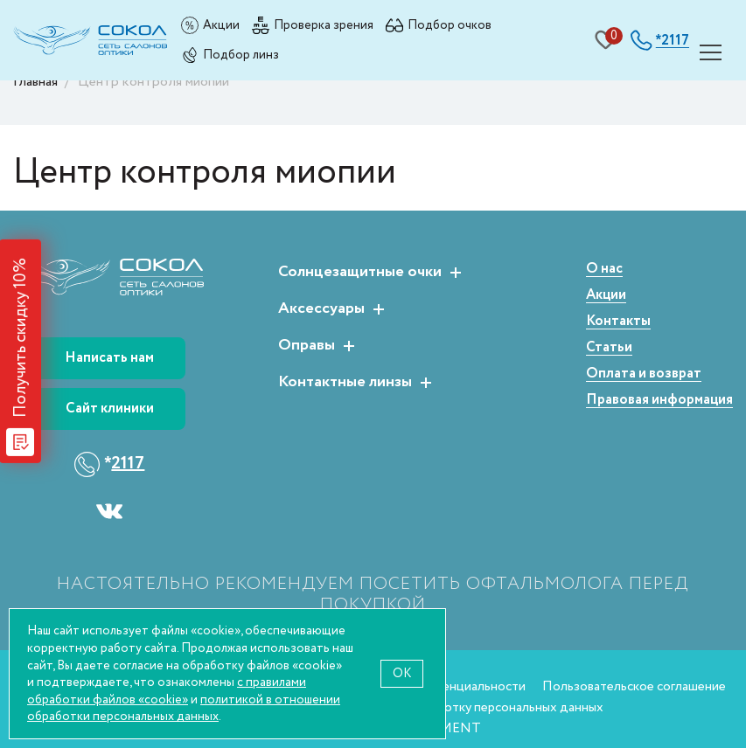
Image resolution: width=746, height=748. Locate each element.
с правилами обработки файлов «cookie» (166, 691)
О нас (604, 269)
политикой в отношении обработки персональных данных (183, 708)
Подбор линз (241, 54)
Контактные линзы (345, 382)
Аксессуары (321, 309)
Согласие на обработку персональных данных (469, 707)
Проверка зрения (323, 25)
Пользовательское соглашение (634, 686)
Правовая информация (659, 400)
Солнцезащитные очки (360, 272)
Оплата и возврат (643, 374)
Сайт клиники (110, 408)
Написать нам (109, 358)
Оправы (306, 346)
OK (402, 673)
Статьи (609, 348)
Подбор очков (450, 25)
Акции (221, 25)
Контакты (618, 322)
